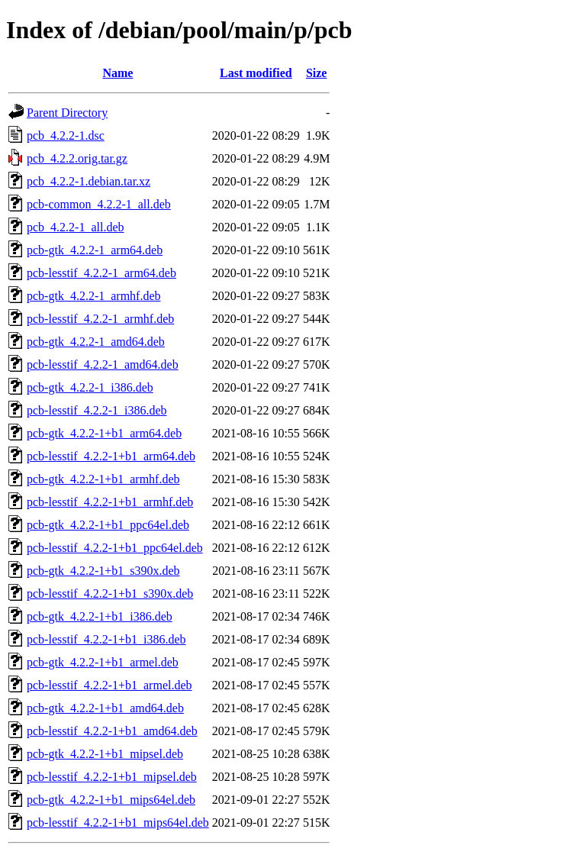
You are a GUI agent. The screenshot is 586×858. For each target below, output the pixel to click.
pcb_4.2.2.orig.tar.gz (77, 158)
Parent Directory (67, 112)
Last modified (256, 72)
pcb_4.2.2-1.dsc (66, 135)
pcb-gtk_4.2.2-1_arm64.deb (95, 250)
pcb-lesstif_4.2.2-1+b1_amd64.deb (112, 730)
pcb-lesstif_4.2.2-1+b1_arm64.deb (111, 456)
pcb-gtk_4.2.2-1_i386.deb (90, 387)
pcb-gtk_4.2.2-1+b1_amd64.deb (105, 708)
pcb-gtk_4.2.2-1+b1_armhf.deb (103, 479)
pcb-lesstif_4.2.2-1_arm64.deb (101, 272)
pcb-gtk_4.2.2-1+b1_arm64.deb (104, 433)
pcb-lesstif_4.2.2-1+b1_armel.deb (109, 685)
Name (117, 72)
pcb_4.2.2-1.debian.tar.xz (88, 181)
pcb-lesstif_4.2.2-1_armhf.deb (100, 318)
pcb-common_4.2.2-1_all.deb (99, 204)
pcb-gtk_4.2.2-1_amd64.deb (96, 341)
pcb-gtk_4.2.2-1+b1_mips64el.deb (111, 799)
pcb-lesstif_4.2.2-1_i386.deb (97, 410)
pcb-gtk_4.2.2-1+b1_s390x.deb (103, 570)
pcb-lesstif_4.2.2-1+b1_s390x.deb (110, 593)
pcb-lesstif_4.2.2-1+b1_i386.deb (106, 639)
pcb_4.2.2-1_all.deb (75, 227)
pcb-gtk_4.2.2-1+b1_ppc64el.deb (108, 524)
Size (316, 72)
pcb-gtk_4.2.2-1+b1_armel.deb (103, 662)
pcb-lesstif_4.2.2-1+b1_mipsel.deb (112, 776)
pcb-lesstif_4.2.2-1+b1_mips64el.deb (118, 822)
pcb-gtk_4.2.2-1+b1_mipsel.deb (105, 753)
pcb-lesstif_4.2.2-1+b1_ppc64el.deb (115, 547)
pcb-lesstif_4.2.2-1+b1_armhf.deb (110, 501)
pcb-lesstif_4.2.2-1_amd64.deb (103, 364)
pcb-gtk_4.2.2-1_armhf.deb (94, 295)
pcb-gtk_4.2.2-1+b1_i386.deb (99, 616)
